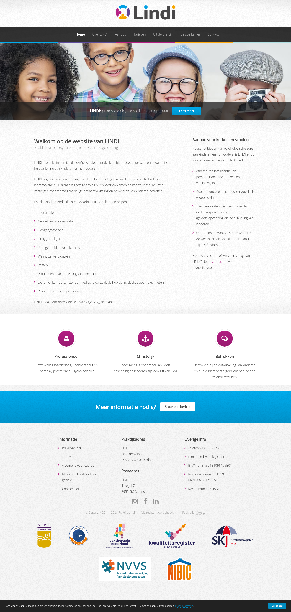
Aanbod (120, 34)
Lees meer (186, 111)
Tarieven (140, 34)
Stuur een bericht (178, 406)
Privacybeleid (71, 448)
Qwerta (200, 512)
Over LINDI (100, 34)
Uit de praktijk (163, 34)
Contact (213, 34)
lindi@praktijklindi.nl (213, 456)
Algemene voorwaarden (79, 465)
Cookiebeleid (71, 488)
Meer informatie (184, 605)
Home (80, 34)
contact (217, 261)
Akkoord (277, 605)
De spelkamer (190, 34)
